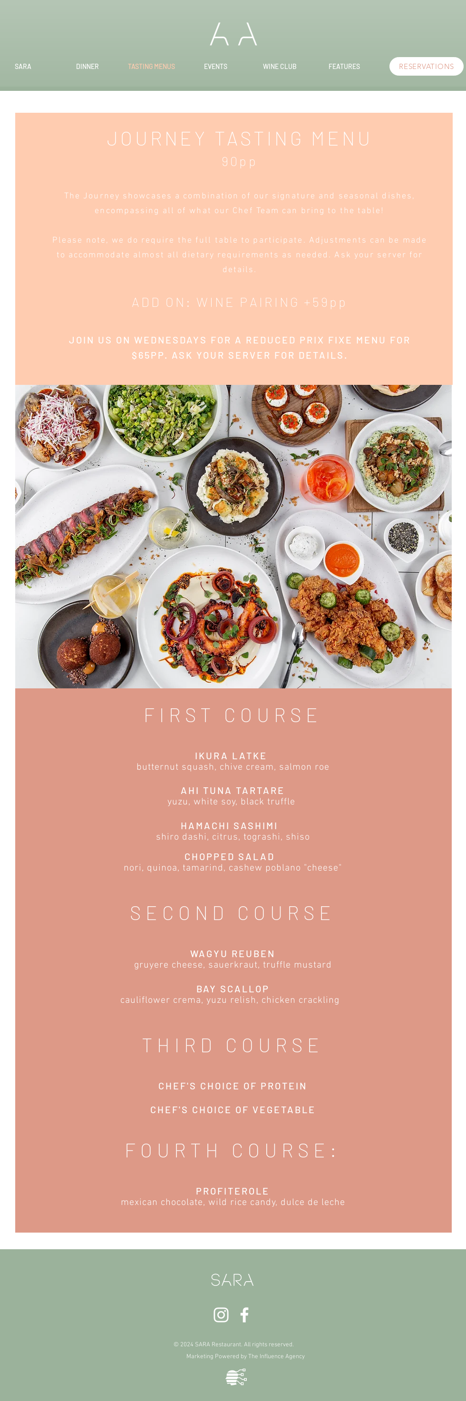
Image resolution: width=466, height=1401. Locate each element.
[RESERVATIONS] (426, 66)
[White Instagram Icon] (221, 1315)
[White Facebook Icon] (244, 1315)
